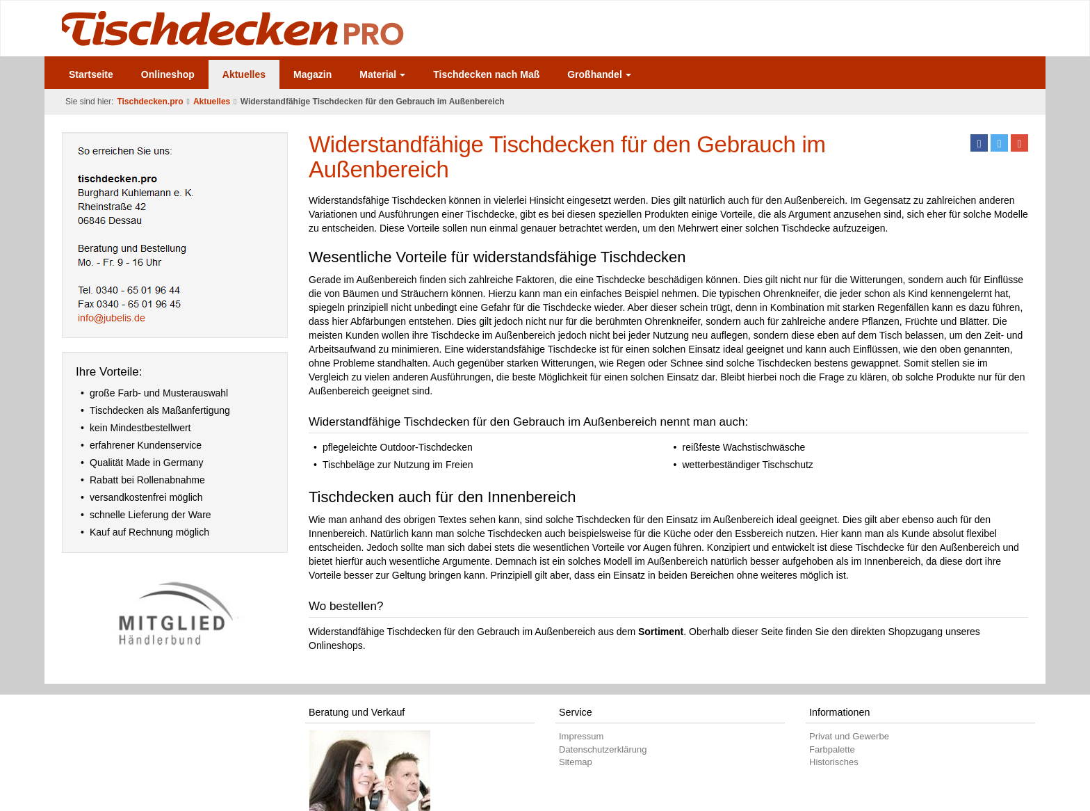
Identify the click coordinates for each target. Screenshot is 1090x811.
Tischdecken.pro (150, 101)
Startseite (91, 74)
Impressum (581, 736)
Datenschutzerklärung (602, 749)
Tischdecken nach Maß (486, 74)
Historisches (834, 762)
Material (382, 74)
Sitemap (575, 762)
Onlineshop (168, 74)
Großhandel (599, 74)
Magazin (312, 74)
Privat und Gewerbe (849, 736)
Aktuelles (244, 74)
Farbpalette (832, 749)
